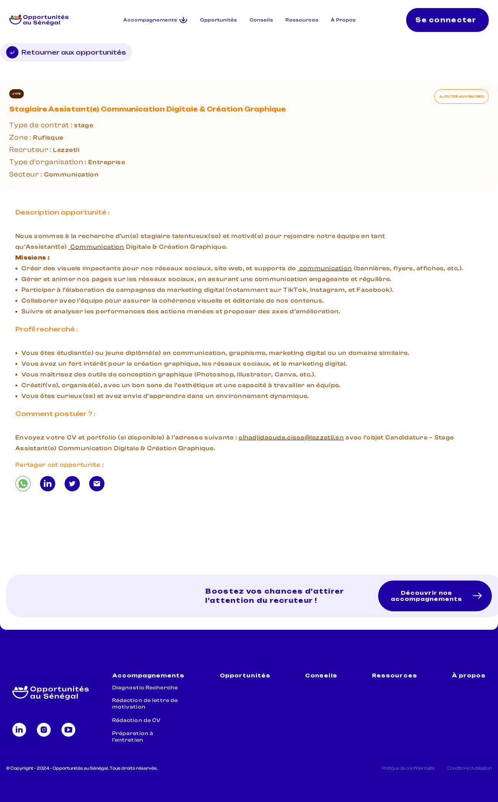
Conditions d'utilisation (469, 768)
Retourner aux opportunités (66, 52)
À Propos (343, 20)
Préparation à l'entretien (133, 736)
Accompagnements (148, 676)
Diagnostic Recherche (145, 688)
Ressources (302, 20)
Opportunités (218, 20)
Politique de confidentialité (408, 768)
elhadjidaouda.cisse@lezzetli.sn (291, 437)
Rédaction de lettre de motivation (145, 703)
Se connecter (445, 20)
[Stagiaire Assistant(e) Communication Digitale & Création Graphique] (23, 483)
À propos (468, 676)
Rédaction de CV (136, 720)
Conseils (261, 20)
